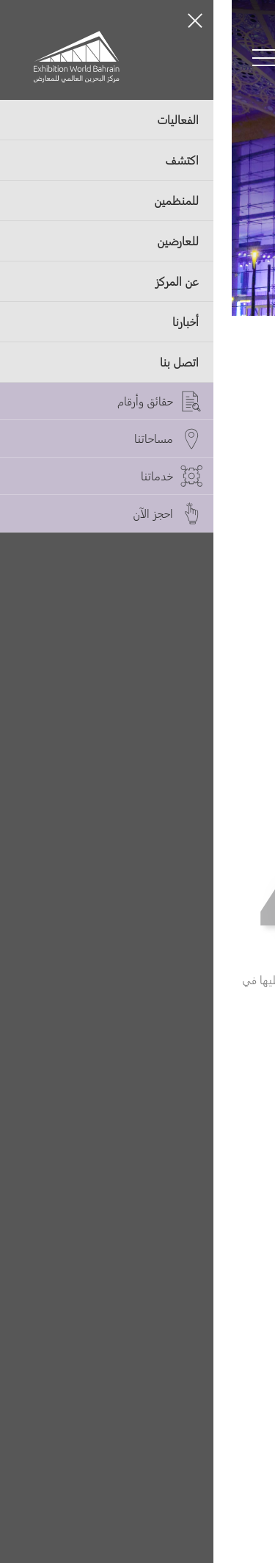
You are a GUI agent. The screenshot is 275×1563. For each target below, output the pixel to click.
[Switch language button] (116, 58)
